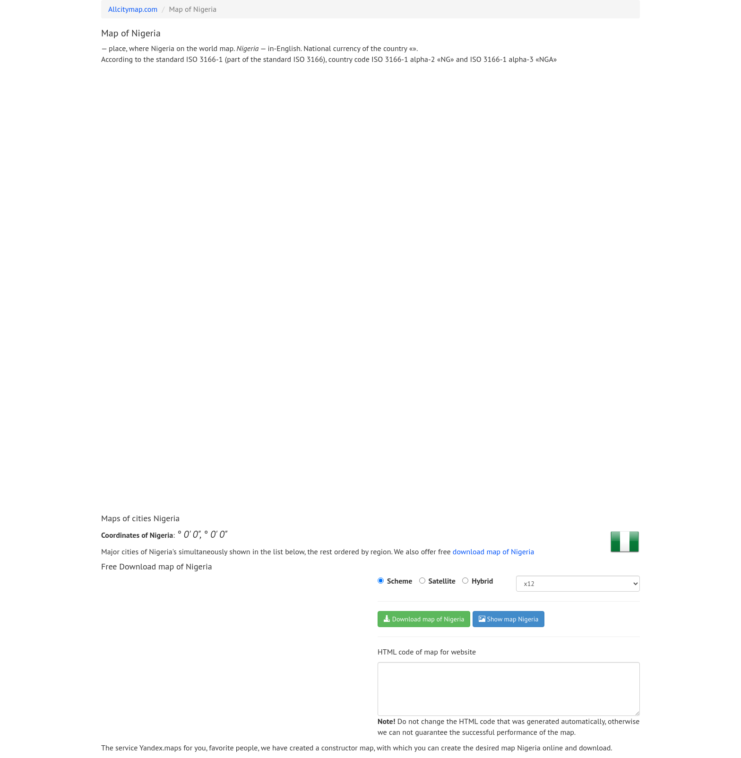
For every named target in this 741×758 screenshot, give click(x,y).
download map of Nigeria (493, 551)
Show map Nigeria (509, 619)
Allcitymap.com (132, 9)
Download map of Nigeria (424, 619)
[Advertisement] (370, 143)
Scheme (399, 581)
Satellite (442, 581)
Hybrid (482, 581)
